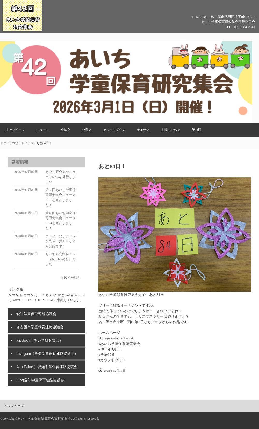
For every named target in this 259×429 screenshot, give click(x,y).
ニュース (43, 130)
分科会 (86, 130)
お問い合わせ (170, 130)
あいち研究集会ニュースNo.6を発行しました (60, 177)
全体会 (65, 130)
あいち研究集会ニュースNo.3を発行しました (60, 259)
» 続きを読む (71, 278)
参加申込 (143, 130)
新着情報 (20, 162)
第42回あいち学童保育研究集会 (22, 30)
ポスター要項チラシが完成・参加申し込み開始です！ (60, 241)
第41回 (196, 130)
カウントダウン (114, 130)
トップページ (15, 130)
